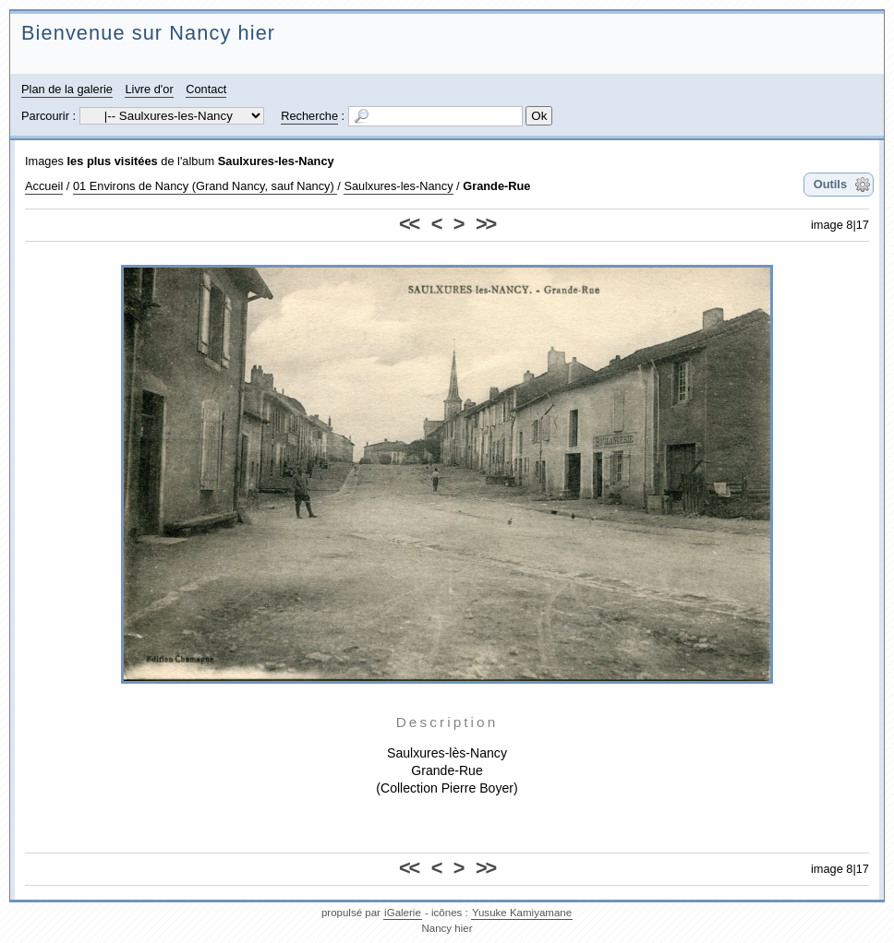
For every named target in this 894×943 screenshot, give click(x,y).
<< (408, 223)
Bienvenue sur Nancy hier (148, 32)
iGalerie (402, 912)
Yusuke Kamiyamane (522, 912)
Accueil (44, 186)
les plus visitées (112, 161)
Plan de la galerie (67, 89)
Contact (206, 89)
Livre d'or (149, 89)
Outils (830, 184)
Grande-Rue (496, 186)
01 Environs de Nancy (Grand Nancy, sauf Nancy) (205, 186)
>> (485, 223)
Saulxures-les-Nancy (276, 161)
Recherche (309, 116)
